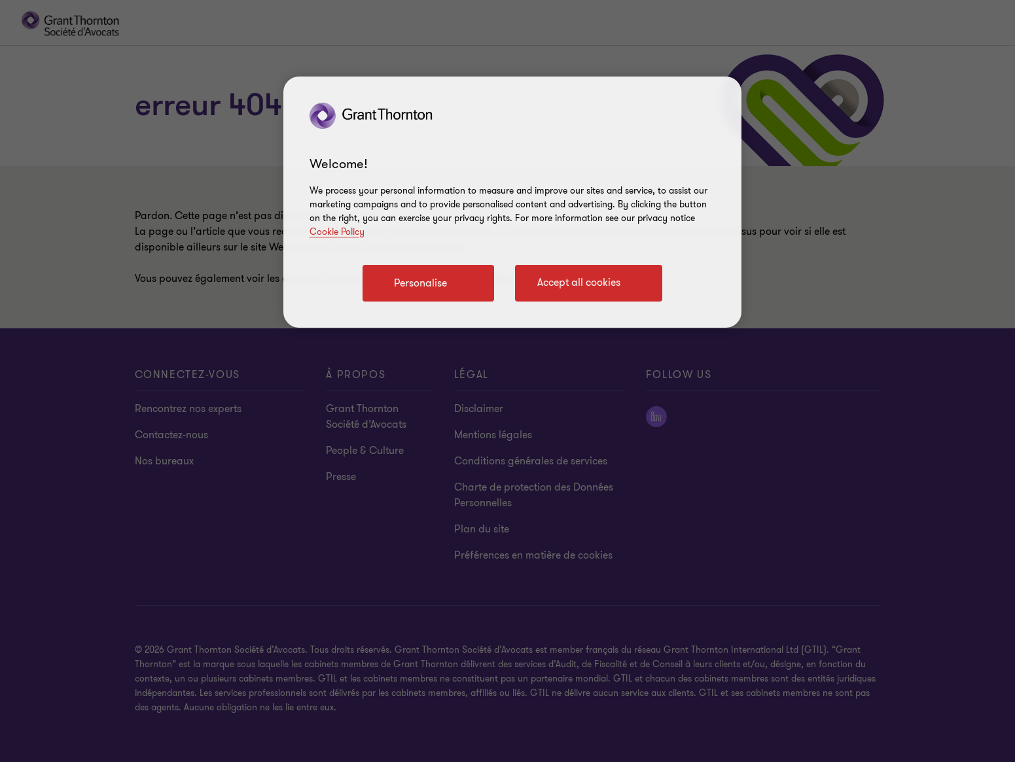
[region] (512, 202)
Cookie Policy (337, 232)
